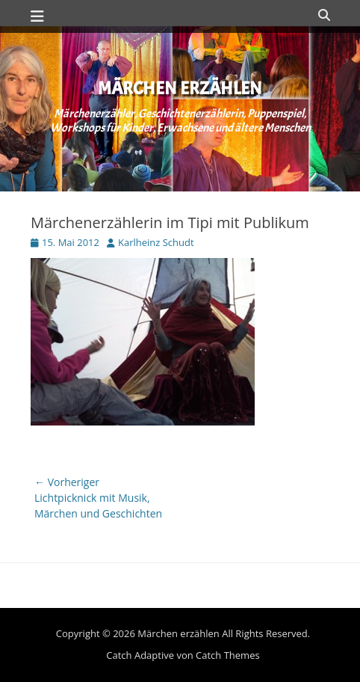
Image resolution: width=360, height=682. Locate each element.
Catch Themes (228, 655)
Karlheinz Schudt (156, 242)
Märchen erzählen (180, 88)
